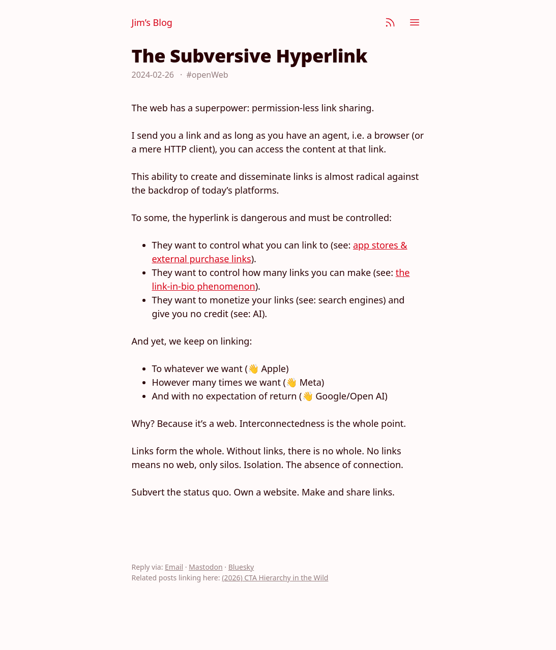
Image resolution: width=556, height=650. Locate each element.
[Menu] (414, 22)
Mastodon (206, 567)
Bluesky (241, 567)
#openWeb (207, 74)
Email (174, 567)
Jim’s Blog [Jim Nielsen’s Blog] (152, 22)
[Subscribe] (390, 22)
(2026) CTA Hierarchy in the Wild (275, 577)
